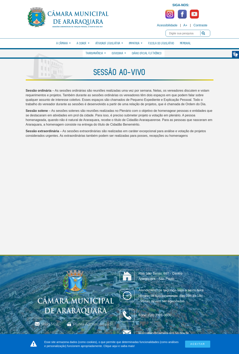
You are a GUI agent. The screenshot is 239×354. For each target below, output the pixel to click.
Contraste (200, 25)
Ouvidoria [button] (119, 53)
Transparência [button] (96, 53)
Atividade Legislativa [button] (109, 43)
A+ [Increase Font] (185, 25)
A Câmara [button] (63, 43)
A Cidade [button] (83, 43)
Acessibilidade (167, 25)
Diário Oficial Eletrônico (147, 53)
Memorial (185, 43)
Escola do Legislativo (161, 43)
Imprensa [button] (135, 43)
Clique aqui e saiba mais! (119, 346)
